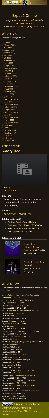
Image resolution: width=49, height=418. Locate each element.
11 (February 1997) (9, 68)
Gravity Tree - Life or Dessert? (30, 228)
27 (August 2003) (8, 110)
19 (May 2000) (7, 89)
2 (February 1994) (9, 45)
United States (10, 190)
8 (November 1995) (9, 60)
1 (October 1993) (8, 42)
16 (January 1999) (9, 81)
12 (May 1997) (7, 71)
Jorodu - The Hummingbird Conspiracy (24, 391)
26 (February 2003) (9, 107)
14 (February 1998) (9, 76)
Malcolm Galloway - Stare (19, 305)
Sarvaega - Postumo (17, 321)
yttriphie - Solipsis (15, 365)
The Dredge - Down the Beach (21, 300)
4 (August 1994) (8, 50)
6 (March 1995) (7, 55)
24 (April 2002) (7, 102)
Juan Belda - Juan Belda (17, 354)
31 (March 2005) (8, 120)
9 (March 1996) (7, 63)
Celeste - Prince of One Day (19, 336)
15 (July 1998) (7, 78)
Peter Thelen (24, 225)
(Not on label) (30, 250)
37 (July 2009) (7, 135)
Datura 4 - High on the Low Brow (22, 380)
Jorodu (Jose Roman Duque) (18, 396)
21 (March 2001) (8, 94)
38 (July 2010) (7, 138)
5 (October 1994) (8, 52)
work (20, 404)
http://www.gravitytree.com (17, 213)
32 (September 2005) (10, 122)
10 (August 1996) (8, 65)
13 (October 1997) (9, 73)
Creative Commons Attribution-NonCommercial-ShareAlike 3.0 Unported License (22, 411)
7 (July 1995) (6, 58)
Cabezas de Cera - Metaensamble (22, 375)
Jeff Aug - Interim (15, 349)
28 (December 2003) (10, 112)
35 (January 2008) (9, 130)
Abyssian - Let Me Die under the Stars (24, 310)
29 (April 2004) (7, 115)
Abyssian (10, 315)
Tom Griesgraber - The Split (19, 360)
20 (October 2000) (9, 91)
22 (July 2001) (7, 96)
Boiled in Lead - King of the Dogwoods (23, 295)
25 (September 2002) (10, 104)
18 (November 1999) (10, 86)
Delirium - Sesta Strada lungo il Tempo (24, 331)
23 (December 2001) (10, 99)
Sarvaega (10, 326)
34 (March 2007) (8, 128)
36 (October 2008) (9, 133)
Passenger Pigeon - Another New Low (23, 370)
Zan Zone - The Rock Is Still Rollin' (21, 385)
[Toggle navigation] (8, 8)
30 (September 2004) (10, 117)
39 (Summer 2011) (9, 141)
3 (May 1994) (7, 47)
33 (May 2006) (7, 125)
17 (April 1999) (7, 84)
